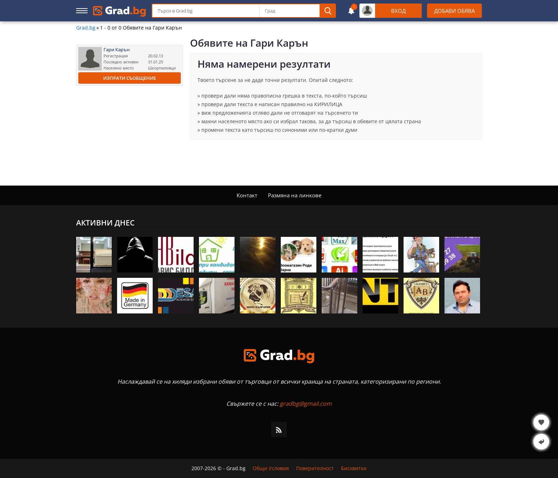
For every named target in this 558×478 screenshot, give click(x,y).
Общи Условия (271, 468)
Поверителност (315, 468)
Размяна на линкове (294, 195)
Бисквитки (354, 468)
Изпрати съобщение (129, 78)
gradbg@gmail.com (306, 403)
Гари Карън (117, 49)
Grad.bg (85, 28)
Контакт (247, 195)
